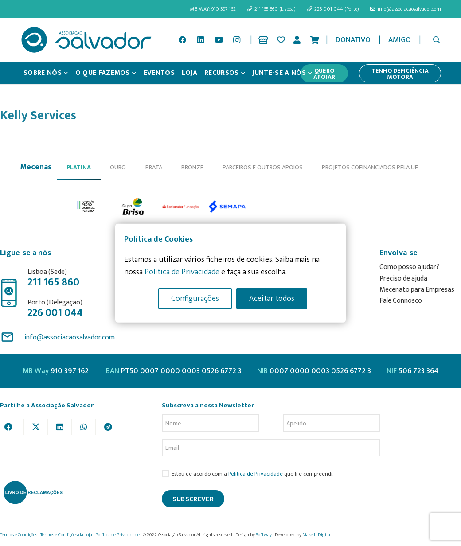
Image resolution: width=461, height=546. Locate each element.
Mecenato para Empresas (416, 289)
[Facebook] (182, 39)
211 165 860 (53, 282)
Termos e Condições (18, 535)
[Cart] (314, 40)
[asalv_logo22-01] (86, 40)
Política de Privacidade (255, 474)
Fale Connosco (400, 300)
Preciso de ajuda (403, 278)
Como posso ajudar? (409, 267)
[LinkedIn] (200, 39)
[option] (86, 205)
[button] (437, 40)
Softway (264, 535)
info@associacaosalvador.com (69, 337)
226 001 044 (55, 312)
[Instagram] (236, 39)
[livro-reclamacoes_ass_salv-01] (32, 492)
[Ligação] (264, 40)
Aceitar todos (271, 298)
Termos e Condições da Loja (66, 535)
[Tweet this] (36, 427)
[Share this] (12, 427)
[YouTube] (218, 39)
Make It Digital (317, 535)
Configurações (195, 298)
